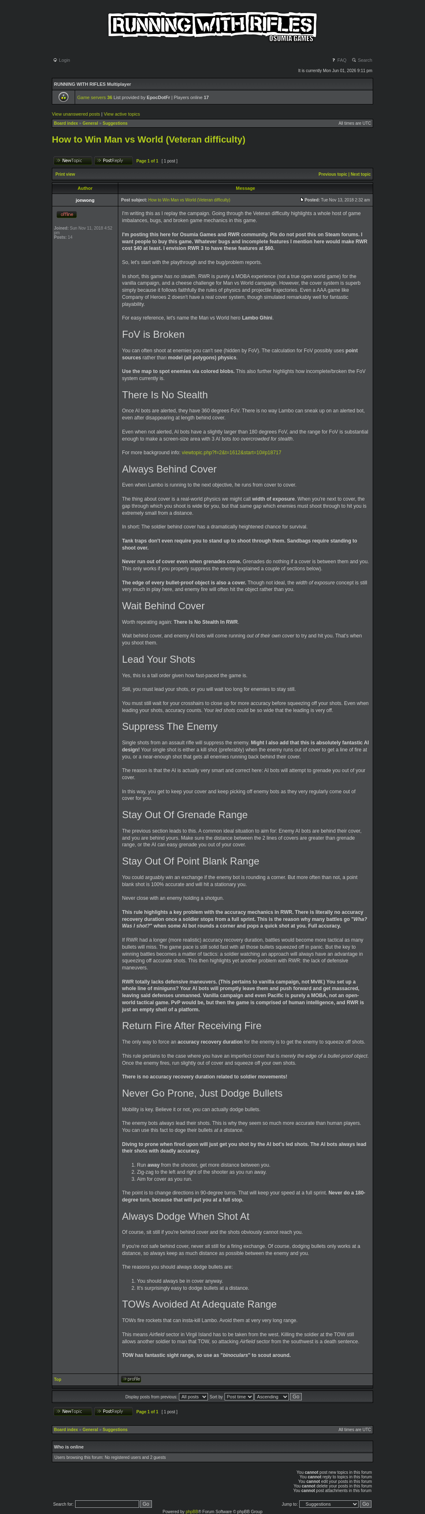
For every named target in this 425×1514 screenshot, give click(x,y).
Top (57, 1379)
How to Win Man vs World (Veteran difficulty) (148, 139)
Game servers (94, 97)
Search (362, 60)
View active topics (122, 113)
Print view (65, 174)
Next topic (361, 174)
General (90, 123)
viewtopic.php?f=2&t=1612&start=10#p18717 (231, 452)
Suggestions (115, 123)
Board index (66, 123)
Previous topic (333, 174)
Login (61, 60)
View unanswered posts (76, 113)
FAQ (339, 60)
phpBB (192, 1511)
